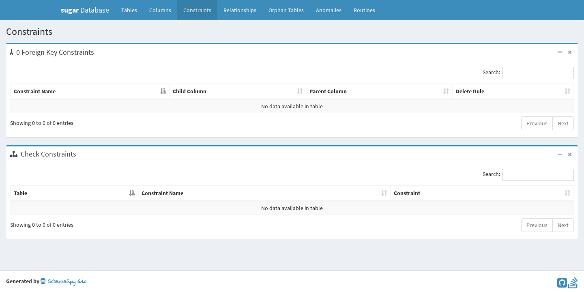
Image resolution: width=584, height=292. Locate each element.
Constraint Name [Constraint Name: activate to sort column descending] (35, 91)
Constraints (197, 10)
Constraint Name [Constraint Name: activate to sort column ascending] (162, 193)
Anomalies (328, 10)
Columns (160, 10)
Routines (364, 10)
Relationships (239, 10)
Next (563, 123)
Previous (537, 123)
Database (85, 10)
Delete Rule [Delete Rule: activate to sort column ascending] (470, 91)
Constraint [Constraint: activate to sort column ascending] (407, 193)
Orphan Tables (286, 10)
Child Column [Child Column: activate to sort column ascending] (189, 91)
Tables (132, 10)
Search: (528, 73)
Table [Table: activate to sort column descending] (20, 193)
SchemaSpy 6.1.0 (63, 281)
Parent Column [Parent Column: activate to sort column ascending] (328, 91)
